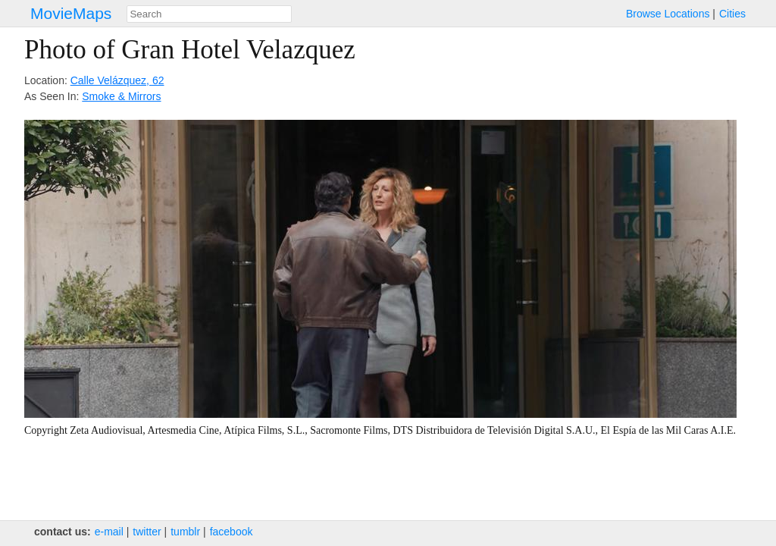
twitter (147, 532)
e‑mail (109, 532)
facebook (231, 532)
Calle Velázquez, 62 (117, 80)
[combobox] (209, 14)
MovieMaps (70, 13)
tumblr (185, 532)
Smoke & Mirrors (121, 96)
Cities (732, 14)
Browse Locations (668, 14)
